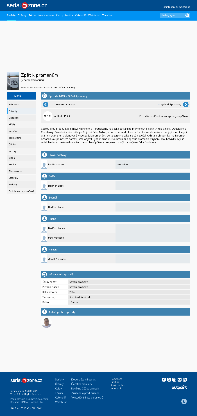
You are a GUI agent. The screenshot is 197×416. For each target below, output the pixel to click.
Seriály (11, 15)
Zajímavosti (15, 137)
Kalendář (80, 15)
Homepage (116, 378)
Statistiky (13, 177)
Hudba (69, 15)
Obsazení (14, 117)
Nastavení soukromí (38, 398)
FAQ (42, 402)
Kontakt (34, 402)
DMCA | (25, 402)
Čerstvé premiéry (81, 384)
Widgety (13, 184)
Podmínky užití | (18, 398)
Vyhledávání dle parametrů (87, 397)
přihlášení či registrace (177, 6)
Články (22, 15)
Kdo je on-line (118, 385)
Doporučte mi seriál (83, 379)
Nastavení (116, 388)
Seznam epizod (42, 87)
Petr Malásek (56, 237)
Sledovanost (15, 171)
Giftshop (115, 382)
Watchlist (94, 15)
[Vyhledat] (187, 15)
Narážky (13, 131)
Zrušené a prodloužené (85, 393)
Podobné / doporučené (21, 191)
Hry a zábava (46, 15)
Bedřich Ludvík (56, 185)
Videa (12, 157)
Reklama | (15, 402)
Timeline (107, 15)
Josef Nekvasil (57, 259)
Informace (14, 104)
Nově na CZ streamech (85, 388)
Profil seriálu (27, 87)
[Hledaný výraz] (175, 15)
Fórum (32, 15)
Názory (12, 151)
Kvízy (59, 15)
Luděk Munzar (56, 164)
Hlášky (12, 124)
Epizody (13, 111)
